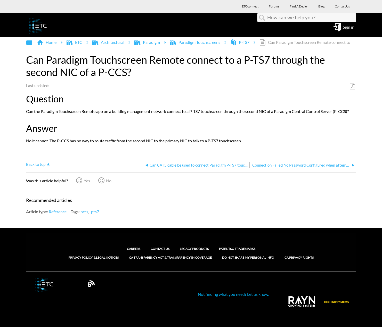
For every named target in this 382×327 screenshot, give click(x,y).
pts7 (95, 211)
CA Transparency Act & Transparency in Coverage (170, 257)
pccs (84, 211)
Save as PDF (352, 87)
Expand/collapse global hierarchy (32, 42)
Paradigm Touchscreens (195, 42)
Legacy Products (194, 249)
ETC (75, 42)
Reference (58, 211)
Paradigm (147, 42)
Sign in (348, 26)
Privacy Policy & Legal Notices (93, 257)
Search (262, 17)
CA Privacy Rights (299, 257)
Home (47, 42)
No (108, 180)
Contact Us (160, 249)
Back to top (35, 164)
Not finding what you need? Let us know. (233, 294)
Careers (133, 249)
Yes (87, 180)
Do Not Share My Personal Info (248, 257)
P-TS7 (240, 42)
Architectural (108, 42)
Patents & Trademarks (237, 249)
